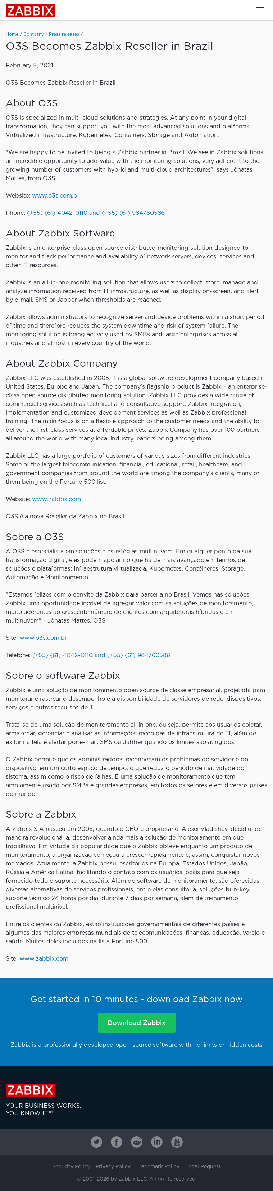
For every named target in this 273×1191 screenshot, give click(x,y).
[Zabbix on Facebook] (116, 1142)
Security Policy (71, 1167)
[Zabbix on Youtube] (177, 1142)
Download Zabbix (136, 1022)
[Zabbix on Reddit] (136, 1142)
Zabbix (30, 10)
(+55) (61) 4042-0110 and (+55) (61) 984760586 (96, 213)
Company (33, 34)
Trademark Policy (157, 1167)
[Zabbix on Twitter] (96, 1142)
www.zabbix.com (56, 499)
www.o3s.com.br (55, 196)
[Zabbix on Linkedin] (157, 1142)
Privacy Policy (113, 1167)
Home (12, 34)
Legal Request (203, 1167)
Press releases (64, 34)
